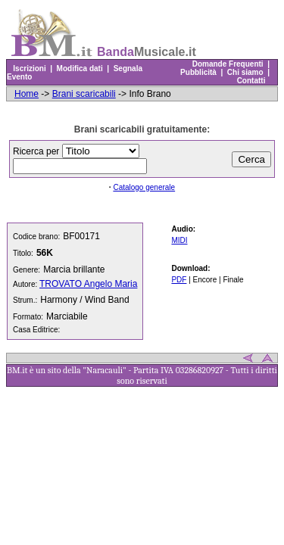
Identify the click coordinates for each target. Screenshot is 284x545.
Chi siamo (245, 72)
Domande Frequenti (227, 64)
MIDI (179, 240)
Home (26, 94)
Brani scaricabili (84, 94)
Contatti (251, 80)
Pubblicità (198, 72)
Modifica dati (79, 68)
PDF (178, 280)
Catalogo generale (144, 187)
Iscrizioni (29, 68)
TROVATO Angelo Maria (88, 284)
